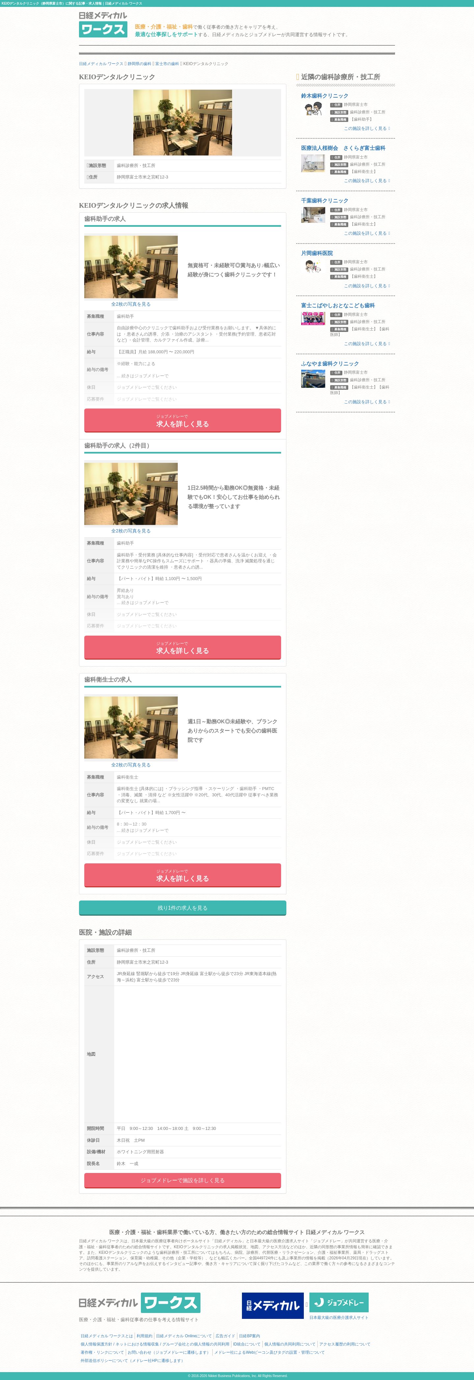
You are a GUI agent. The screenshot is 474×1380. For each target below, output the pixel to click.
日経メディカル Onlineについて (184, 1336)
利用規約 (144, 1336)
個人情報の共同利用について (290, 1344)
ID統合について (247, 1344)
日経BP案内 (249, 1336)
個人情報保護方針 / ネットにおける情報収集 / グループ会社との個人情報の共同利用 (155, 1344)
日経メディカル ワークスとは (107, 1336)
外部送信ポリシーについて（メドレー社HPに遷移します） (133, 1360)
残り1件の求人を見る (183, 908)
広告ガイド (225, 1336)
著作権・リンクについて (102, 1352)
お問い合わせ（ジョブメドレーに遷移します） (169, 1352)
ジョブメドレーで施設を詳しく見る (183, 1180)
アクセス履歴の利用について (345, 1344)
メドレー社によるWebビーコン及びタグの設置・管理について (269, 1352)
